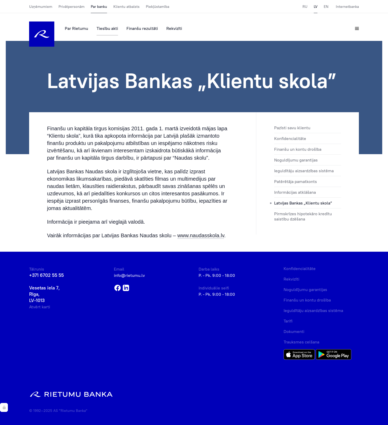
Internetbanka (347, 6)
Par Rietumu (76, 28)
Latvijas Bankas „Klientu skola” (303, 203)
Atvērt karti (39, 306)
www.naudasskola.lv (200, 235)
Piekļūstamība (157, 6)
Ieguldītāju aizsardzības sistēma (304, 170)
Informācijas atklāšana (295, 192)
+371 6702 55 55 (46, 275)
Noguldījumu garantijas (296, 160)
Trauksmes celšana (301, 342)
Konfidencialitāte (290, 138)
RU (304, 6)
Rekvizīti (174, 28)
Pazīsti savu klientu (292, 127)
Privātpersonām (71, 6)
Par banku (99, 6)
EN (326, 6)
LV (315, 6)
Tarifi (288, 321)
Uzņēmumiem (40, 6)
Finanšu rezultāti (142, 28)
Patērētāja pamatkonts (295, 181)
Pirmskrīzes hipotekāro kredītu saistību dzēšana (303, 216)
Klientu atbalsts (126, 6)
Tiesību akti (107, 28)
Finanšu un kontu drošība (297, 149)
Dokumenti (294, 331)
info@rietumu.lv (129, 275)
